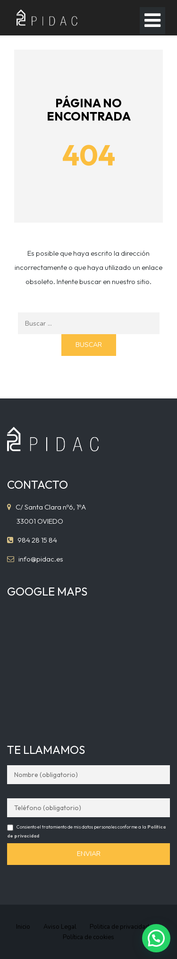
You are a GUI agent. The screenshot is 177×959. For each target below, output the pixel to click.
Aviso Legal (59, 927)
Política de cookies (88, 937)
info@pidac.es (40, 558)
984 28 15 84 (37, 540)
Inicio (23, 927)
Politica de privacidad (119, 927)
